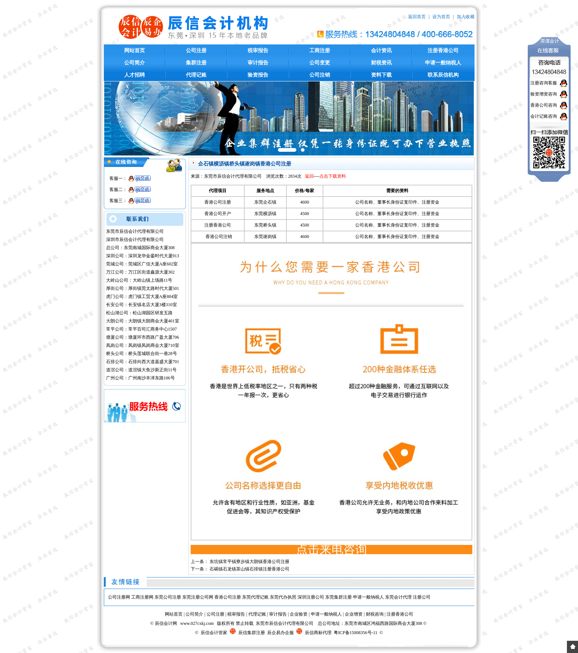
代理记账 (196, 75)
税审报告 (258, 50)
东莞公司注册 (167, 597)
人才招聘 (134, 75)
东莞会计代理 (398, 597)
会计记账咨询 (543, 116)
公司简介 (134, 63)
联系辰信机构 (443, 75)
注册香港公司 (443, 50)
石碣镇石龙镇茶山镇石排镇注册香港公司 (249, 569)
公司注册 (196, 50)
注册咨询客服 (543, 83)
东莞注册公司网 (197, 597)
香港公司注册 (227, 597)
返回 (309, 176)
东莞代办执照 (283, 597)
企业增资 (354, 614)
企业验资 (298, 614)
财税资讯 (381, 63)
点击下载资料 (332, 176)
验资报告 (258, 75)
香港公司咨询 (543, 105)
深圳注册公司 (311, 597)
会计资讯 (381, 50)
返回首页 (417, 16)
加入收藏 (466, 16)
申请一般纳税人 (443, 63)
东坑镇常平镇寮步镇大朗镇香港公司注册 (249, 561)
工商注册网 (142, 597)
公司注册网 (119, 597)
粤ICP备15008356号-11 (355, 632)
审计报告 (258, 63)
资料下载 (381, 75)
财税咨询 (375, 614)
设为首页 (441, 16)
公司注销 (319, 75)
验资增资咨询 (543, 94)
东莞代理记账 (255, 597)
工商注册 (319, 50)
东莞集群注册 (338, 597)
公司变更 (319, 63)
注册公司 (422, 597)
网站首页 (134, 50)
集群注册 (196, 63)
